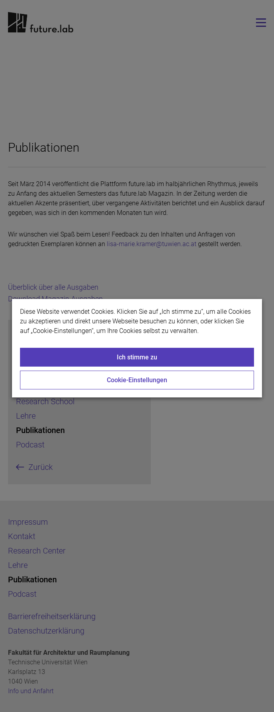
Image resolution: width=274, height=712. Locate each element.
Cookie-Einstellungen (137, 380)
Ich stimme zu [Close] (137, 357)
